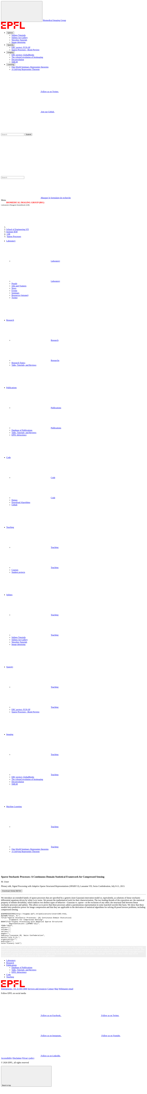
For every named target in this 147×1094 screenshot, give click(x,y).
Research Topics (18, 363)
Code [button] (8, 457)
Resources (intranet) (20, 295)
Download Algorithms (21, 502)
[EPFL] (26, 227)
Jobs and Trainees (19, 286)
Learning (10, 65)
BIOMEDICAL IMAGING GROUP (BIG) (25, 202)
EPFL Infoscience (19, 435)
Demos (14, 500)
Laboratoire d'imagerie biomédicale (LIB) (15, 205)
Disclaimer (17, 1064)
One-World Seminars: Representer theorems (30, 67)
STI (17, 229)
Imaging (10, 52)
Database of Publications (22, 430)
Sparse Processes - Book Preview (25, 50)
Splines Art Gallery (20, 37)
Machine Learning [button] (14, 806)
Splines (10, 33)
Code (33, 477)
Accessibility (6, 1064)
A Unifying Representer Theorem (26, 69)
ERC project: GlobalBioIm (23, 55)
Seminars (15, 293)
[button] (76, 309)
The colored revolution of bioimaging (27, 57)
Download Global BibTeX (11, 891)
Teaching (35, 547)
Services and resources (37, 995)
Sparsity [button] (9, 667)
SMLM (15, 62)
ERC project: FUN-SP (21, 47)
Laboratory (36, 261)
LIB (8, 234)
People (14, 283)
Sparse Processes (14, 236)
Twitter (15, 298)
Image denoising (18, 42)
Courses (15, 570)
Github (14, 505)
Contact (50, 995)
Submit (28, 134)
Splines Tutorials (19, 35)
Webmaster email (66, 995)
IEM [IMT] (12, 232)
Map (56, 995)
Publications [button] (11, 388)
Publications (36, 408)
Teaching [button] (10, 527)
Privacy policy (28, 1064)
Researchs (35, 360)
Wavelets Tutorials (19, 40)
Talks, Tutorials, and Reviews (24, 365)
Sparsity (10, 45)
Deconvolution (18, 59)
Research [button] (10, 320)
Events (14, 290)
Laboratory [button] (11, 241)
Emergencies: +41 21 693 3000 (14, 995)
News (14, 288)
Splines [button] (9, 595)
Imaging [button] (9, 734)
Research (35, 340)
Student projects (18, 572)
